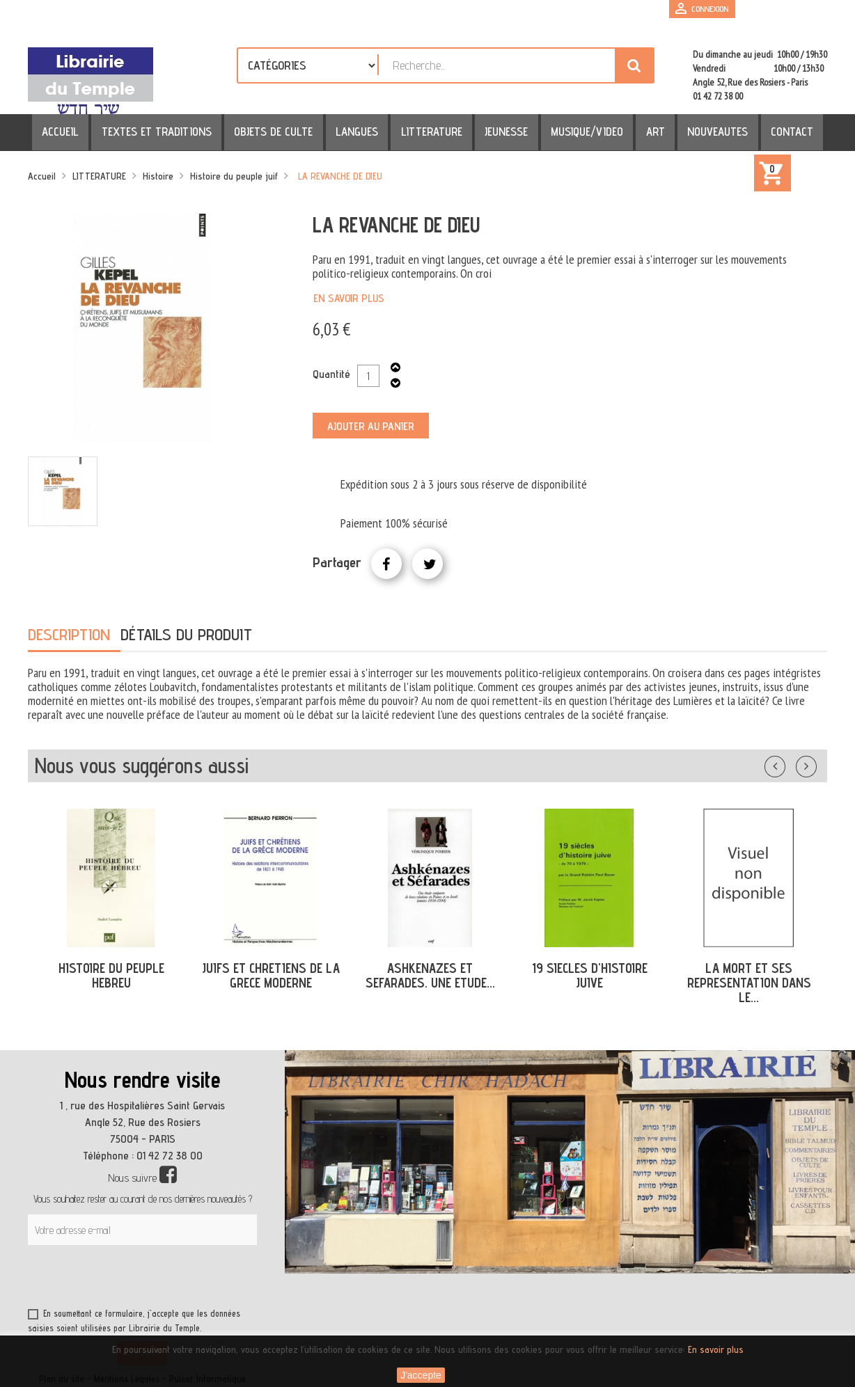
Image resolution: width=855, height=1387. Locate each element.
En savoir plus (348, 298)
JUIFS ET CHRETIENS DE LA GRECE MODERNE (271, 975)
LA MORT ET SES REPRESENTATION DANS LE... (749, 982)
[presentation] (161, 1279)
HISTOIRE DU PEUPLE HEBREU (111, 975)
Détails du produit (186, 634)
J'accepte (420, 1375)
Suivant (815, 763)
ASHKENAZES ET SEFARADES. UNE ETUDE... (430, 975)
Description (69, 634)
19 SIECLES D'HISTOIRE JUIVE (590, 975)
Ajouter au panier (370, 426)
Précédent (789, 763)
